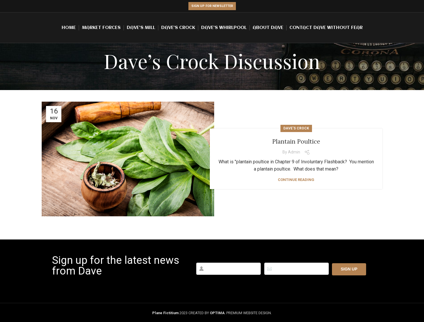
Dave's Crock (296, 128)
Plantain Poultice (296, 141)
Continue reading (296, 180)
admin (294, 152)
